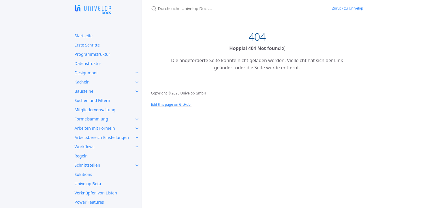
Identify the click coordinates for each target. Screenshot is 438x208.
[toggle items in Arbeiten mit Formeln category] (137, 128)
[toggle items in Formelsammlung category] (137, 119)
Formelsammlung (91, 119)
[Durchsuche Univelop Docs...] (219, 8)
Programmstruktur (92, 54)
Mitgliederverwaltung (95, 109)
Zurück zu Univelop (347, 8)
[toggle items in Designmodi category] (137, 72)
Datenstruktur (88, 63)
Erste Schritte (87, 45)
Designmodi (86, 72)
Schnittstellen (87, 165)
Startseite (84, 35)
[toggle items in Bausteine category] (137, 91)
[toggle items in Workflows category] (137, 146)
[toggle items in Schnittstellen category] (137, 165)
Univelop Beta (88, 183)
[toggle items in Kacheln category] (137, 82)
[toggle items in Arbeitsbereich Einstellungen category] (137, 137)
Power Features (89, 202)
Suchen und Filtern (92, 100)
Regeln (81, 156)
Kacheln (82, 82)
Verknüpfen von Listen (96, 193)
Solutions (83, 174)
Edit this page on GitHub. (171, 104)
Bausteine (84, 91)
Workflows (85, 146)
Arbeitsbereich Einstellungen (102, 137)
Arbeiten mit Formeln (95, 128)
